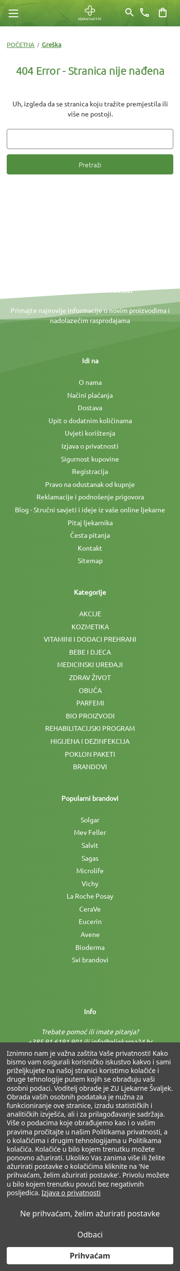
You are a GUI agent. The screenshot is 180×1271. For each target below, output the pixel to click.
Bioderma (90, 947)
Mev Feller (90, 832)
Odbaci (90, 1234)
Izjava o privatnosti (90, 445)
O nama (90, 382)
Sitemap (90, 560)
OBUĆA (90, 690)
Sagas (90, 858)
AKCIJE (90, 613)
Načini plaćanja (90, 395)
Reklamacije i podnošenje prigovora (90, 496)
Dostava (90, 407)
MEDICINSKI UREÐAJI (90, 664)
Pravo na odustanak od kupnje (90, 484)
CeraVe (90, 908)
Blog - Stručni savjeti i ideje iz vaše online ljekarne (90, 509)
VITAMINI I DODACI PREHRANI (90, 639)
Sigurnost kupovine (90, 458)
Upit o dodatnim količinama (90, 420)
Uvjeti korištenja (90, 432)
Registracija (90, 471)
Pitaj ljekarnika (90, 522)
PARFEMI (90, 702)
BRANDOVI (90, 766)
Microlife (90, 870)
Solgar (90, 819)
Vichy (90, 883)
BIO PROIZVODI (90, 715)
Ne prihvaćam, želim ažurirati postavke (90, 1213)
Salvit (90, 845)
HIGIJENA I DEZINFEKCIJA (90, 741)
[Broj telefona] (144, 12)
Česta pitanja (90, 535)
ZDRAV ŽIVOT (90, 677)
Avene (90, 934)
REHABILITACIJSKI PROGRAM (90, 728)
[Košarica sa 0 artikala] (163, 12)
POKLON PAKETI (90, 754)
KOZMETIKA (90, 626)
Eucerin (90, 921)
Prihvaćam (90, 1255)
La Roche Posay (90, 895)
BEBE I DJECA (90, 651)
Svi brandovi (90, 959)
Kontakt (90, 547)
